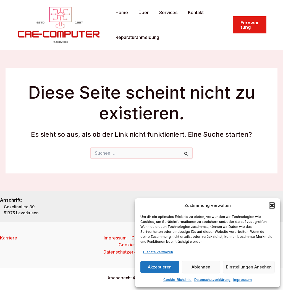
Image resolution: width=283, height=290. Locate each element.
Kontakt (190, 12)
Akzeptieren (160, 267)
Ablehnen (201, 267)
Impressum (242, 280)
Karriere (8, 237)
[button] (272, 205)
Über (141, 12)
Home (121, 12)
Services (164, 12)
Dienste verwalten (158, 252)
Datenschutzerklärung (212, 280)
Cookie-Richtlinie (177, 280)
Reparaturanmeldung (136, 37)
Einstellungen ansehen (249, 267)
